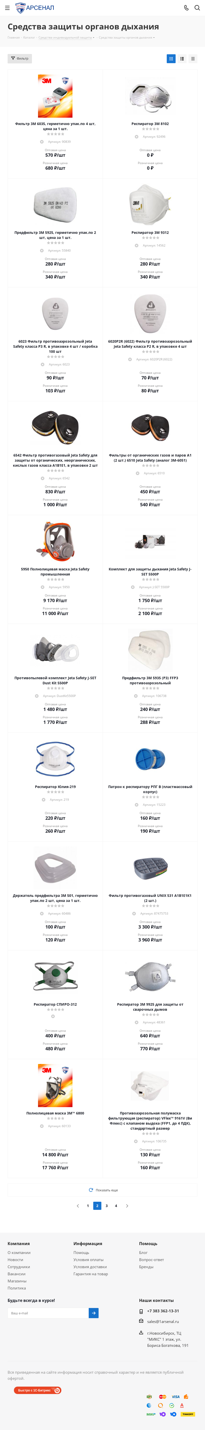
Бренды (146, 1266)
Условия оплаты (88, 1259)
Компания (19, 1243)
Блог (143, 1252)
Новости (15, 1259)
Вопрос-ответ (151, 1259)
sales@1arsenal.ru (163, 1321)
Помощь (81, 1252)
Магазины (17, 1280)
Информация (87, 1243)
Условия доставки (90, 1266)
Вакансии (17, 1273)
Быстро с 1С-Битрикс (34, 1390)
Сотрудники (19, 1266)
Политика (17, 1288)
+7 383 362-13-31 (163, 1310)
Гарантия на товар (90, 1273)
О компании (19, 1252)
